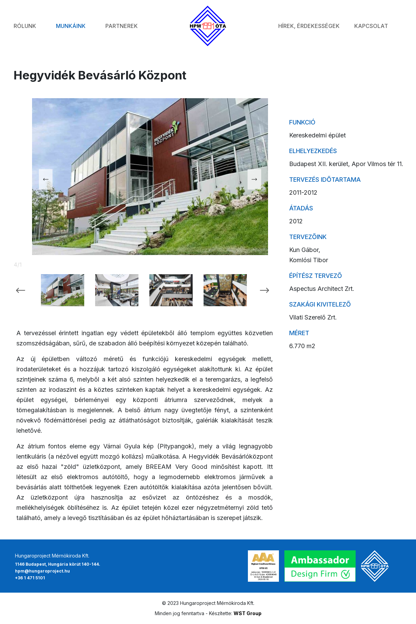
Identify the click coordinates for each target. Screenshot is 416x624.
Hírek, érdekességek (309, 26)
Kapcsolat (371, 26)
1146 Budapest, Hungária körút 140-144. (57, 564)
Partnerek (121, 26)
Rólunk (25, 26)
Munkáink (71, 26)
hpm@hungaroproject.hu (42, 571)
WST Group (248, 613)
